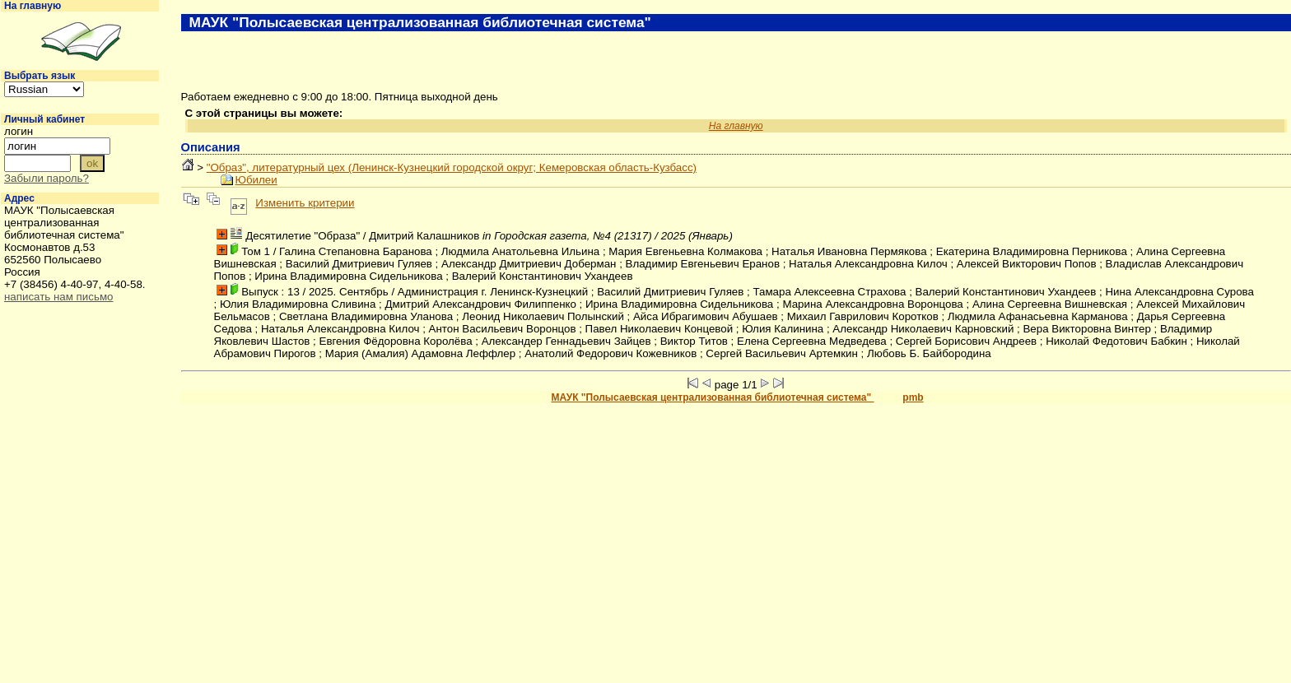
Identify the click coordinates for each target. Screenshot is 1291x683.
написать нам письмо (58, 296)
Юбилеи (256, 180)
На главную (32, 6)
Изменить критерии (304, 203)
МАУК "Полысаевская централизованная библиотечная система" (713, 397)
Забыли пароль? (46, 178)
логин (18, 131)
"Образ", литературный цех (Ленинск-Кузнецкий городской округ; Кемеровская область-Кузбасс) (452, 167)
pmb (912, 397)
